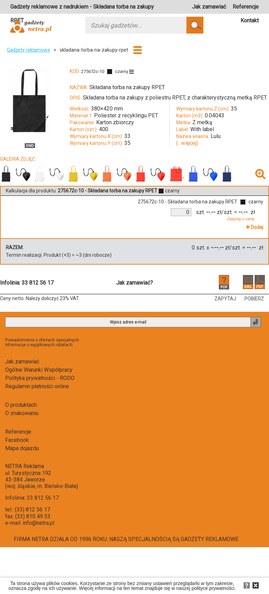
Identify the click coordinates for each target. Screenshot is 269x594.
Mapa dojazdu (22, 448)
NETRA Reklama (24, 466)
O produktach (21, 405)
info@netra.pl (38, 523)
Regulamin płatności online (37, 386)
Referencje (246, 6)
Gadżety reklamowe (28, 50)
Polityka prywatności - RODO (40, 378)
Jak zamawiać (209, 6)
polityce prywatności (212, 588)
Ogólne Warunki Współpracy (38, 370)
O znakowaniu (21, 413)
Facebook (17, 440)
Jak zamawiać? (134, 282)
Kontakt (249, 20)
